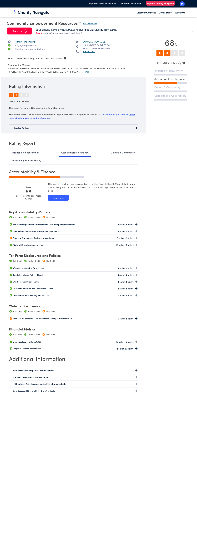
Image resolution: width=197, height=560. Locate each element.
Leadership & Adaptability (26, 160)
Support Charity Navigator (160, 3)
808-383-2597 (89, 51)
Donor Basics (166, 12)
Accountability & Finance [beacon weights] (115, 114)
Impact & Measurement (25, 152)
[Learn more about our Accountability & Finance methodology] (58, 198)
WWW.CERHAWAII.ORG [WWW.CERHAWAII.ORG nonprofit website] (94, 41)
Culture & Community (123, 152)
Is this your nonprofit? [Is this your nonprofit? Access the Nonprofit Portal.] (26, 41)
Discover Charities (146, 12)
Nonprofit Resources (131, 3)
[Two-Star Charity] (171, 63)
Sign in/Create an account (102, 3)
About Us (180, 12)
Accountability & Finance (75, 152)
